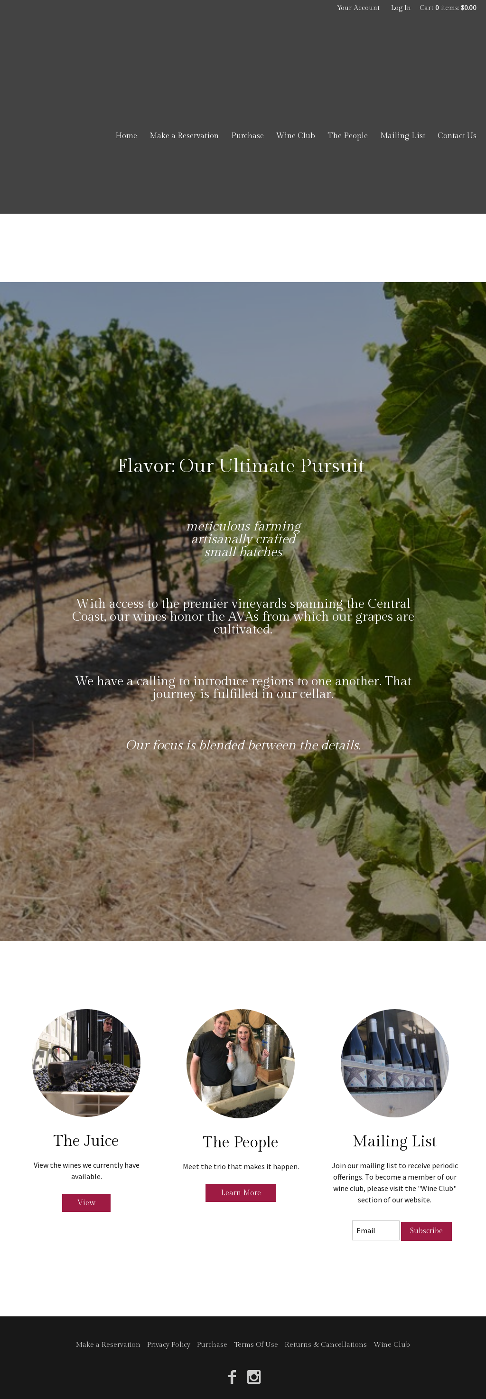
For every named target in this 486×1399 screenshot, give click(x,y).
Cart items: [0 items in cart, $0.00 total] (448, 8)
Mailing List (402, 136)
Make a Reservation (184, 136)
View (86, 1203)
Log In (401, 8)
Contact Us (457, 136)
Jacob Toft (66, 57)
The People (347, 136)
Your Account (358, 8)
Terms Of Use (256, 1345)
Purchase (247, 136)
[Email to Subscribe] (376, 1230)
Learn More (241, 1192)
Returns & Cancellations (326, 1345)
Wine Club (295, 136)
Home (126, 136)
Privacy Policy (168, 1345)
